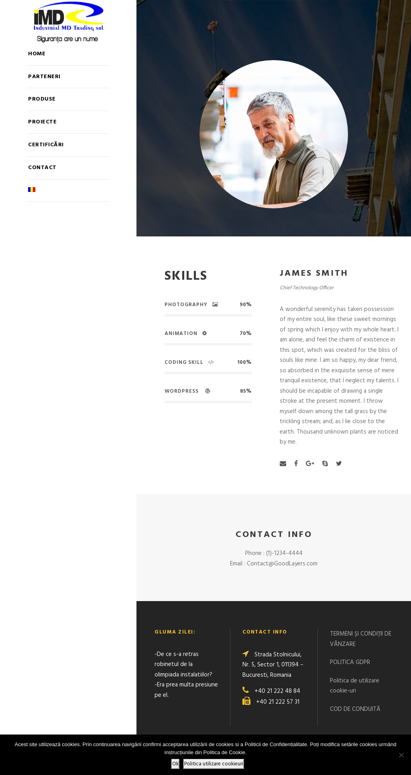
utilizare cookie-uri (354, 686)
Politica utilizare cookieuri (213, 764)
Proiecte (42, 122)
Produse (42, 99)
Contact (42, 167)
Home (36, 54)
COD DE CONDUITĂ (355, 709)
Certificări (46, 144)
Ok (175, 764)
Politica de (344, 681)
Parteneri (44, 76)
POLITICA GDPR (350, 662)
